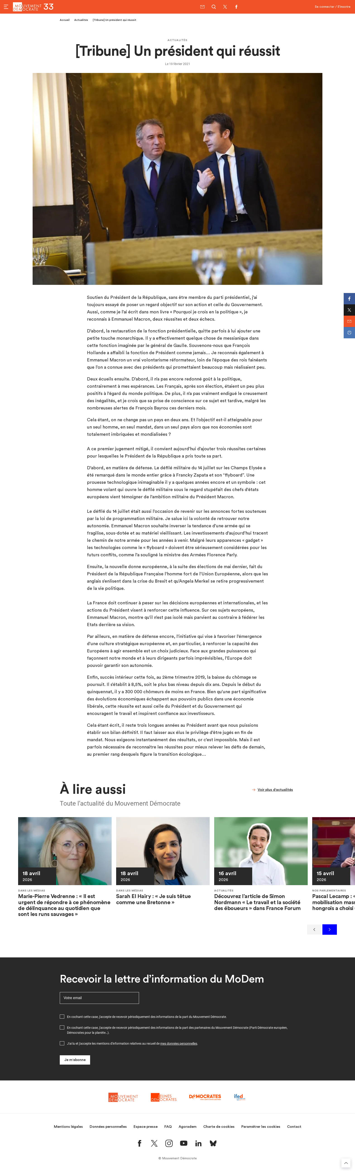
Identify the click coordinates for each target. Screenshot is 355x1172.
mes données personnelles (178, 1043)
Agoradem (188, 1126)
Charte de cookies (219, 1126)
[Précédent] (314, 930)
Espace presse (146, 1126)
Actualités (81, 20)
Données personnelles (108, 1126)
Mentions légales (68, 1126)
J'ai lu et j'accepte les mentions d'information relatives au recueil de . (132, 1043)
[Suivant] (329, 929)
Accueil (65, 20)
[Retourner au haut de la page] (345, 1162)
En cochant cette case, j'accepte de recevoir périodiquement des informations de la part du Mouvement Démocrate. (147, 1017)
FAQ (168, 1126)
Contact (294, 1126)
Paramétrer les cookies (260, 1126)
